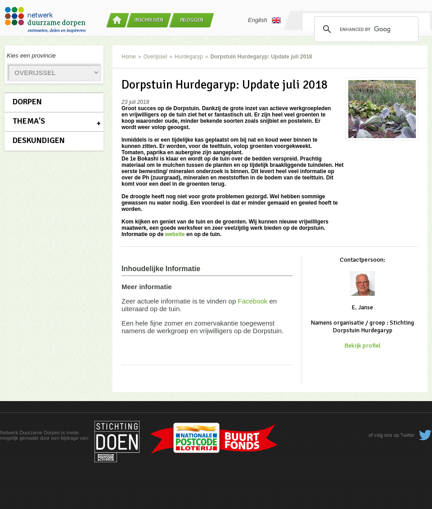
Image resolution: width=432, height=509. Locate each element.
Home (129, 57)
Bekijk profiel (362, 345)
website (175, 234)
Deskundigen (39, 140)
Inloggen (191, 20)
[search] (365, 29)
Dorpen (27, 102)
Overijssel (155, 57)
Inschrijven (149, 20)
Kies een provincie (31, 55)
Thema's (29, 121)
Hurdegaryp (189, 57)
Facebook (252, 301)
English (264, 20)
